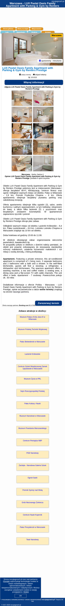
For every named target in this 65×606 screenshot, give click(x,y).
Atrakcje (34, 32)
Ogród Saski (32, 478)
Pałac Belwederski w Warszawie (32, 342)
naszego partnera (21, 292)
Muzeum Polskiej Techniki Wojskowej (32, 329)
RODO (26, 592)
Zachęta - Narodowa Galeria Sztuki (32, 465)
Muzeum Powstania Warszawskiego (32, 428)
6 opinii (40, 178)
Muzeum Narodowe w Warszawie (33, 416)
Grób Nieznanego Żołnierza (32, 502)
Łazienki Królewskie (32, 354)
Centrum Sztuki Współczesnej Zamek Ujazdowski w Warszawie (32, 367)
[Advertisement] (32, 575)
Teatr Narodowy (32, 540)
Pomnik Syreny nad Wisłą (32, 490)
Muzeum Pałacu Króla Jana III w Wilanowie (32, 318)
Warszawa (56, 35)
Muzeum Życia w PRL (32, 379)
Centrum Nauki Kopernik (32, 515)
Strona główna (8, 29)
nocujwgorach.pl (58, 1)
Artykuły (48, 32)
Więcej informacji (34, 82)
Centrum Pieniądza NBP (32, 441)
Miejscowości (36, 29)
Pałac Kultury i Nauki (32, 404)
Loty (7, 32)
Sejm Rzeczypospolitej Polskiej (32, 391)
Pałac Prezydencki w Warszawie (32, 527)
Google (6, 581)
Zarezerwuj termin (48, 303)
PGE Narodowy (32, 453)
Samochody (21, 32)
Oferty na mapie (22, 29)
